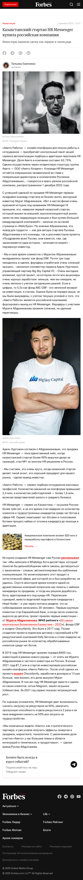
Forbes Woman (12, 830)
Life (45, 814)
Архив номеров (12, 838)
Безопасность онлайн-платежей (20, 859)
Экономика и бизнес (16, 814)
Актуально (9, 806)
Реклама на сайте (32, 846)
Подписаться (10, 4)
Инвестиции (8, 23)
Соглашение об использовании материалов (27, 853)
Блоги (47, 830)
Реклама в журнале (61, 846)
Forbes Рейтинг (53, 822)
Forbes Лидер (11, 822)
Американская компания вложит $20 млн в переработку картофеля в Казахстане (51, 537)
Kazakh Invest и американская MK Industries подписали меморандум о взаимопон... (33, 546)
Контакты (7, 846)
